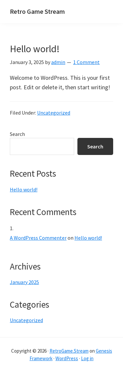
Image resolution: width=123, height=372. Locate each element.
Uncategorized (53, 112)
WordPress (66, 358)
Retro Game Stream (37, 11)
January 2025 (24, 282)
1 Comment (86, 62)
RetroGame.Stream (69, 351)
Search (17, 134)
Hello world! (35, 48)
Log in (87, 358)
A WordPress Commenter (38, 237)
